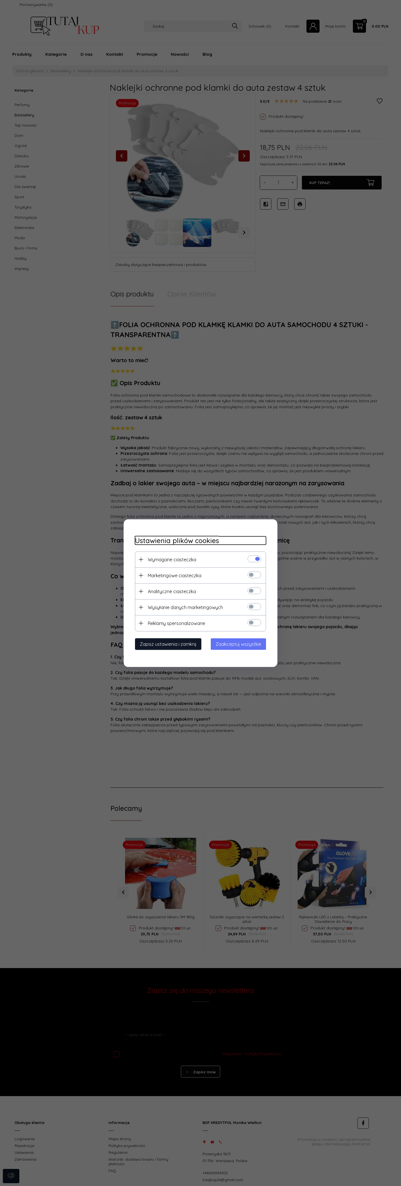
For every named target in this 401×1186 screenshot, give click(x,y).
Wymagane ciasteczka (172, 559)
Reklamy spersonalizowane (176, 623)
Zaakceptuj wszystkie (238, 644)
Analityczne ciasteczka (172, 591)
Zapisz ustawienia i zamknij (168, 644)
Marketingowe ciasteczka (174, 575)
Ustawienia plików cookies (177, 540)
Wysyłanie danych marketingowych (185, 607)
